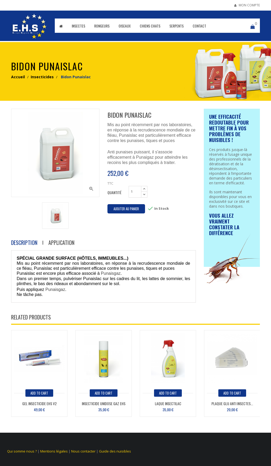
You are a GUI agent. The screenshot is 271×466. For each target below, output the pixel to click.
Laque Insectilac (168, 403)
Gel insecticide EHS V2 (39, 403)
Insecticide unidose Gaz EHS (103, 403)
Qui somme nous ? (22, 451)
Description (24, 243)
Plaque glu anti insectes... (232, 403)
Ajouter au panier (126, 208)
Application (61, 243)
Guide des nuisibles (115, 451)
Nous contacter (83, 451)
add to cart (39, 393)
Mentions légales (54, 451)
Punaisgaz (111, 273)
